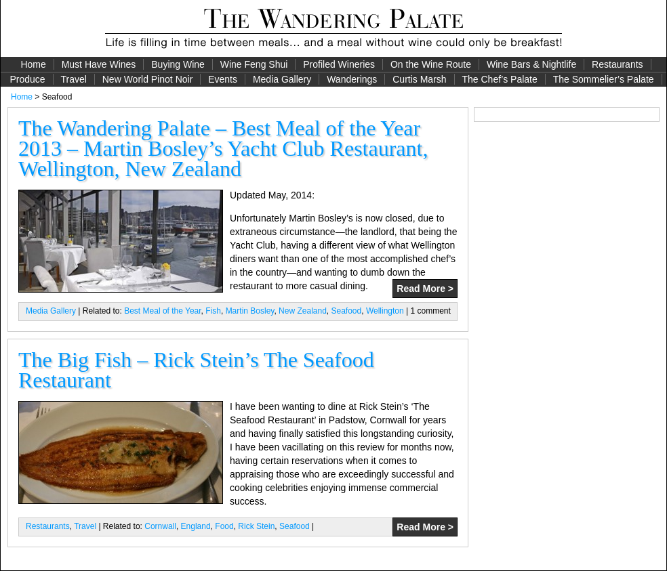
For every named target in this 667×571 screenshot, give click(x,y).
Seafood (346, 311)
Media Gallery (282, 79)
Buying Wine (178, 64)
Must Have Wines (99, 64)
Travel (73, 79)
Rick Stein (256, 526)
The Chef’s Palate (500, 79)
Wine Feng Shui (254, 64)
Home (32, 64)
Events (222, 79)
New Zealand (303, 311)
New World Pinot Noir (147, 79)
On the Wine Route (430, 64)
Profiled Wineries (339, 64)
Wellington (385, 311)
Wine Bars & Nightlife (531, 64)
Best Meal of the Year (162, 311)
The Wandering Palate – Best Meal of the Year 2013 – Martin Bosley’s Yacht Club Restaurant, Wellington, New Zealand (223, 148)
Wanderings (352, 79)
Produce (27, 79)
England (196, 526)
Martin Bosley (250, 311)
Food (224, 526)
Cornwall (160, 526)
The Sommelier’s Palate (603, 79)
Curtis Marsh (419, 79)
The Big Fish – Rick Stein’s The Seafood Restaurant (196, 369)
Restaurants (617, 64)
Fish (213, 311)
